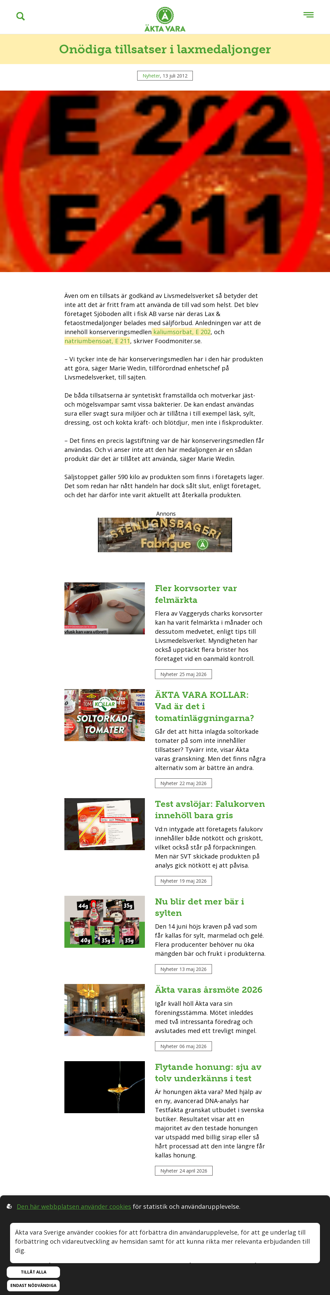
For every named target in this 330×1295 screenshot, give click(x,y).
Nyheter (151, 75)
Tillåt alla (33, 1272)
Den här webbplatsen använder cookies (74, 1206)
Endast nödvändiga (33, 1285)
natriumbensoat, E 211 (97, 341)
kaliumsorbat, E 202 (181, 332)
